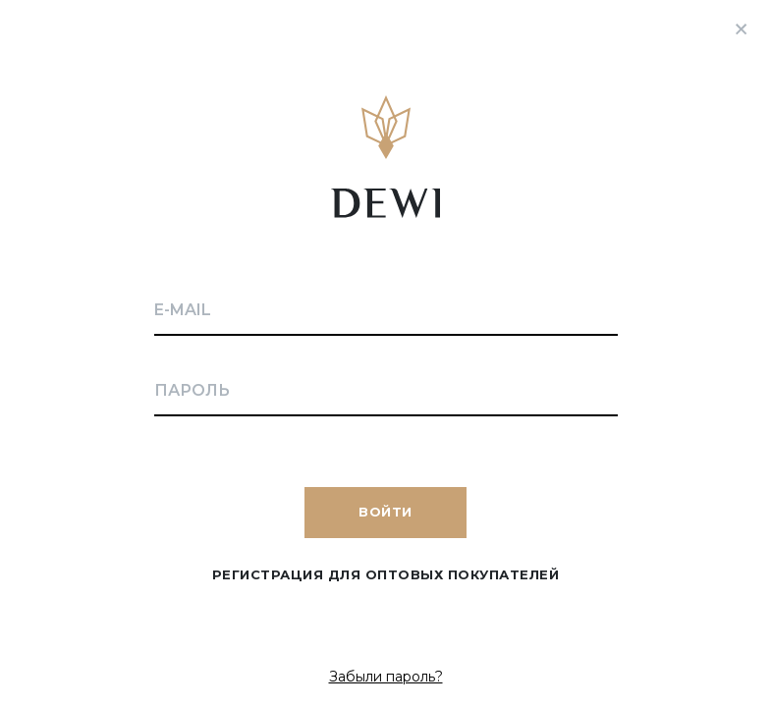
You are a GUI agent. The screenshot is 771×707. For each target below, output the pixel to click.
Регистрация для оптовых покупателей (386, 574)
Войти (385, 511)
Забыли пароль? (386, 676)
